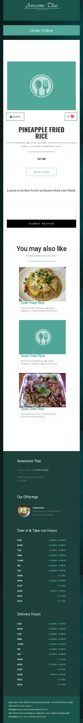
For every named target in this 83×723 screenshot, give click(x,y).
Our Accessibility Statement (32, 716)
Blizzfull (43, 709)
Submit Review (41, 223)
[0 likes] (71, 116)
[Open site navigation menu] (41, 17)
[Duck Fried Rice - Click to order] (43, 353)
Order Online (41, 30)
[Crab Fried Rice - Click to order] (43, 300)
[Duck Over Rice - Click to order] (43, 406)
